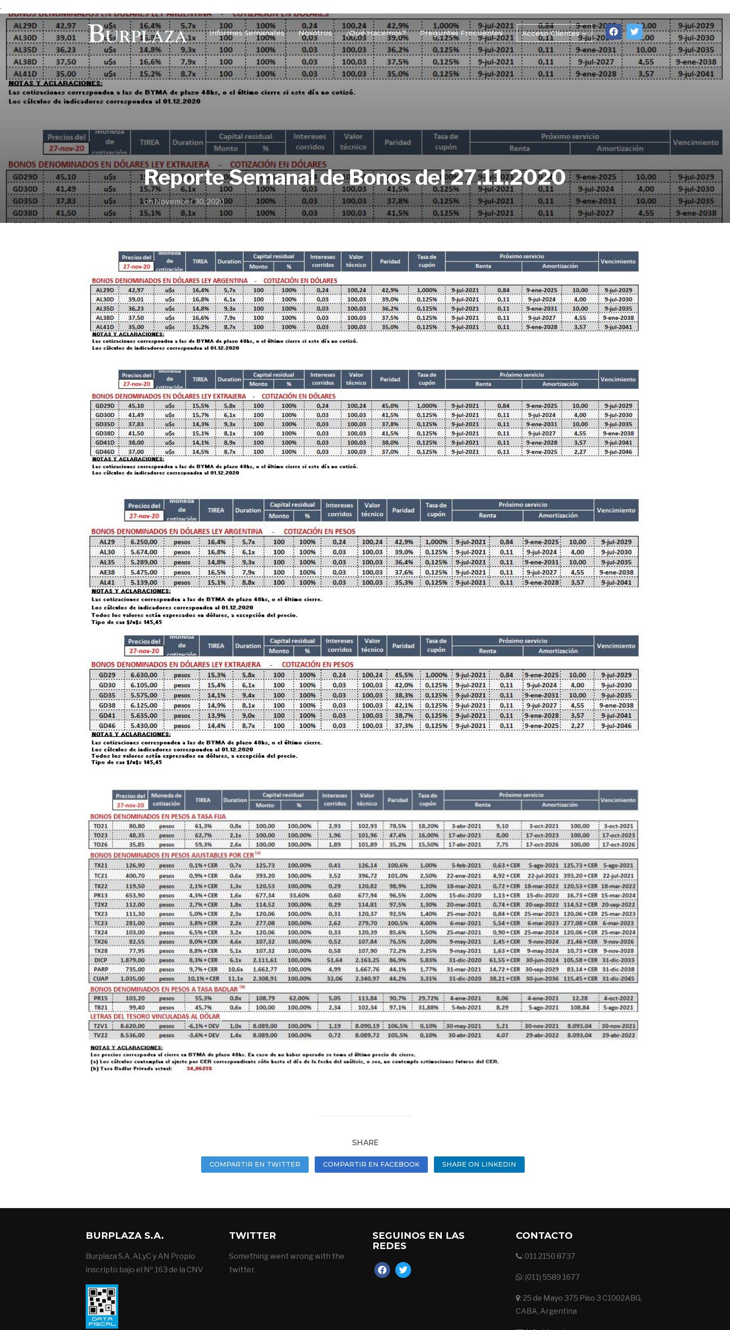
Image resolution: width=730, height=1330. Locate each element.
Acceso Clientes (551, 33)
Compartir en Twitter (255, 1164)
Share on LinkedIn (479, 1164)
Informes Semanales (247, 32)
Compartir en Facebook (371, 1164)
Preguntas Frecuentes (461, 32)
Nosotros (315, 32)
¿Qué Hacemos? (376, 32)
